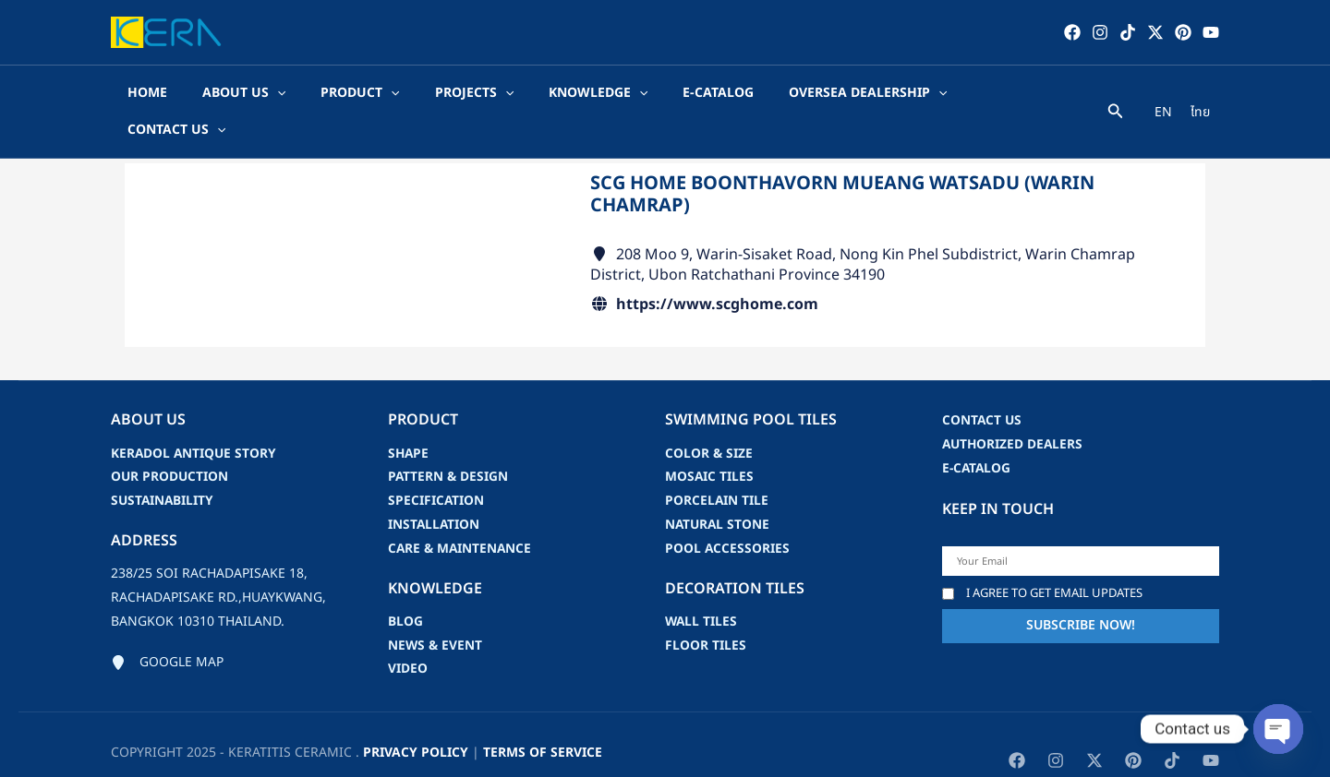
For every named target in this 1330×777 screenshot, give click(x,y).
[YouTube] (1211, 32)
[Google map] (167, 628)
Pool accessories (728, 513)
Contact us (982, 384)
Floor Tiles (705, 610)
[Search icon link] (1115, 96)
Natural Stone (718, 489)
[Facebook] (1072, 32)
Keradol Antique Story (195, 417)
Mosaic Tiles (710, 441)
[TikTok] (1127, 32)
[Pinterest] (1183, 32)
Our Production (170, 441)
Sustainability (163, 465)
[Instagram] (1100, 32)
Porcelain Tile (717, 465)
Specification (436, 465)
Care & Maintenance (461, 513)
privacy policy (415, 717)
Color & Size (709, 417)
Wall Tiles (702, 586)
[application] (273, 94)
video (408, 634)
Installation (434, 489)
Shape (409, 417)
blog (405, 586)
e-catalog (977, 432)
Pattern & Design (449, 441)
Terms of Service (542, 717)
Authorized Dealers (1014, 408)
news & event (436, 610)
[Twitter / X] (1155, 32)
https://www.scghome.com (717, 268)
